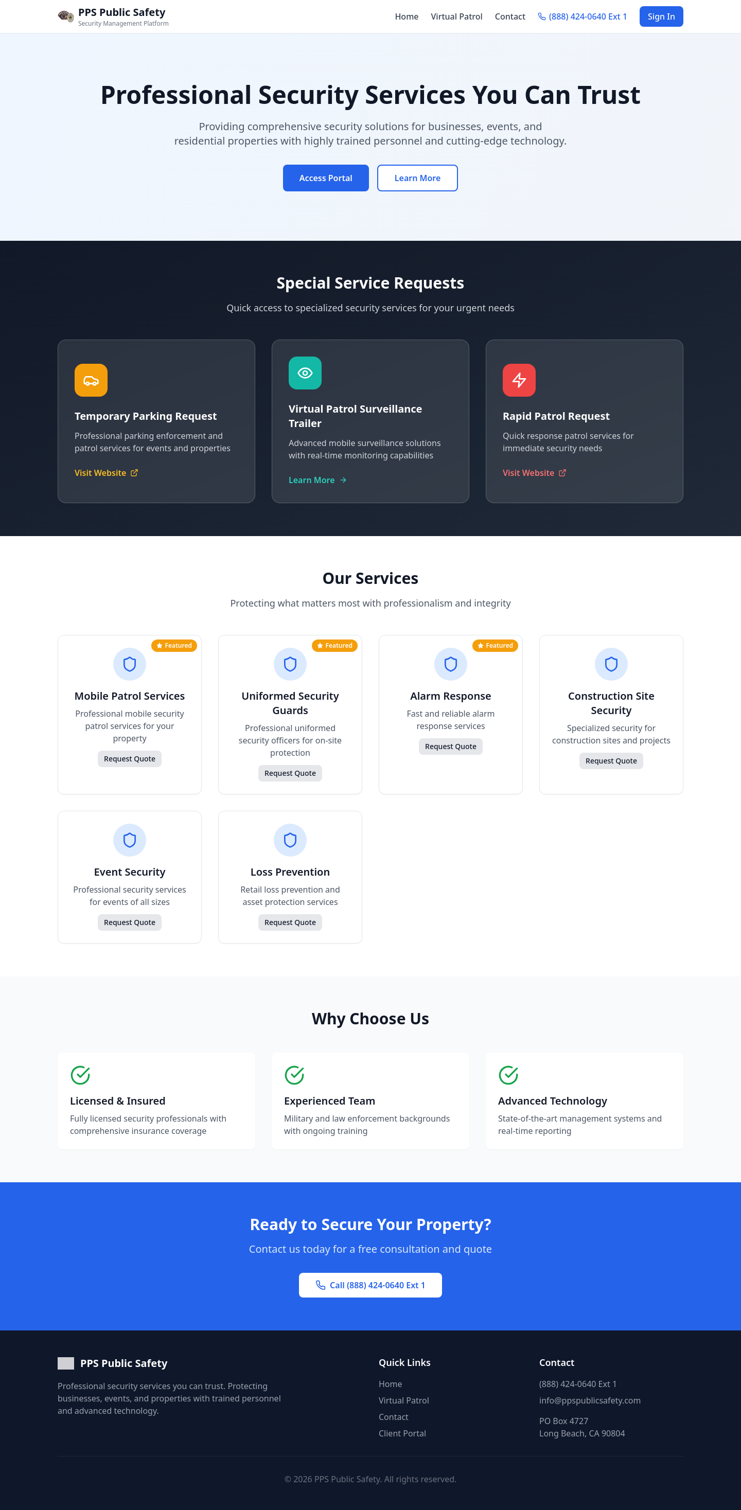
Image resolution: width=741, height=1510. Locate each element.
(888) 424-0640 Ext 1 (578, 1384)
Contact (510, 16)
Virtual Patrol (457, 16)
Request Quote (129, 758)
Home (406, 16)
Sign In (661, 16)
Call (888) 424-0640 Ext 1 (370, 1285)
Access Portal (325, 178)
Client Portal (402, 1433)
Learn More (418, 178)
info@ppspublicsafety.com (590, 1400)
